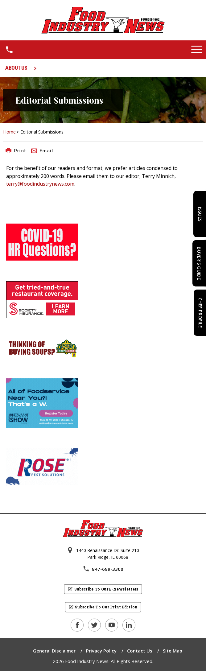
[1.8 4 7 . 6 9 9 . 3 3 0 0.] (9, 49)
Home (9, 132)
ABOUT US (16, 67)
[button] (196, 49)
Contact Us (139, 651)
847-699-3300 (103, 569)
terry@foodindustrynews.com (40, 183)
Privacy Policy (101, 651)
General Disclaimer (54, 651)
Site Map (172, 651)
